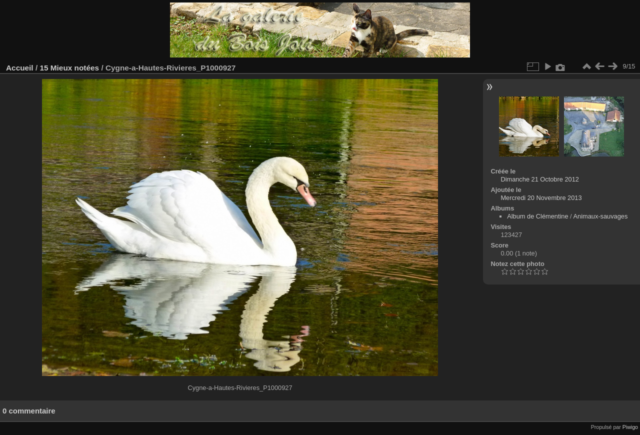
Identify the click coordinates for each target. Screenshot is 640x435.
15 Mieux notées (69, 68)
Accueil (20, 68)
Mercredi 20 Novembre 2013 (541, 198)
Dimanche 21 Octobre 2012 (539, 179)
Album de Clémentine (537, 216)
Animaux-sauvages (601, 216)
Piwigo (630, 427)
